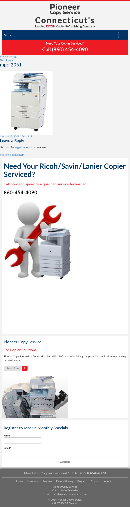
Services (47, 481)
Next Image (6, 60)
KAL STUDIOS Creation (65, 503)
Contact (95, 481)
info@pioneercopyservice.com (70, 494)
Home (19, 481)
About (107, 481)
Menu (8, 35)
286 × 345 (26, 136)
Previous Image (8, 56)
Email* (22, 451)
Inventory (32, 481)
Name (22, 439)
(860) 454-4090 (93, 473)
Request (81, 481)
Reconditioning (64, 481)
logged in (20, 147)
